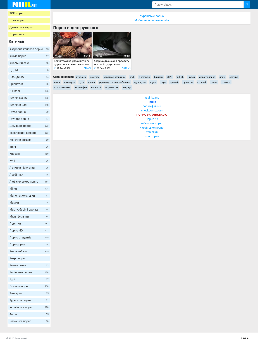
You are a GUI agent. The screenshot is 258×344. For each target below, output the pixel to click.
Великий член (29, 105)
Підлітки (29, 223)
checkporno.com (152, 110)
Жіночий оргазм (29, 139)
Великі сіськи (29, 98)
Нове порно (17, 20)
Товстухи (29, 293)
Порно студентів (29, 237)
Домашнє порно (29, 126)
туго (81, 82)
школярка (69, 82)
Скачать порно (29, 286)
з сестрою (144, 77)
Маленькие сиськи (29, 195)
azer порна (152, 136)
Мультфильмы (29, 216)
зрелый (174, 82)
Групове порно (29, 119)
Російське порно (29, 272)
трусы (153, 82)
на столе (94, 77)
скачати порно (207, 77)
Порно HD (29, 230)
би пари (158, 77)
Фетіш (29, 314)
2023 (169, 77)
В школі (29, 91)
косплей (202, 82)
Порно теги (16, 34)
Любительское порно (29, 181)
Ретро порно (29, 258)
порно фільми (151, 106)
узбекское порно (152, 123)
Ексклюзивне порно (29, 133)
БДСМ (29, 70)
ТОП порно (16, 13)
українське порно (152, 127)
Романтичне (29, 265)
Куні (29, 160)
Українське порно (29, 307)
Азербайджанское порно (29, 49)
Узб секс (151, 132)
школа (191, 77)
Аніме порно (29, 56)
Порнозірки (29, 244)
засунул (127, 87)
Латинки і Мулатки (29, 167)
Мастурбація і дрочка (29, 209)
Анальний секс (29, 63)
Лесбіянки (29, 174)
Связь (245, 338)
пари (163, 82)
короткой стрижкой (114, 77)
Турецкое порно (29, 300)
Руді (29, 279)
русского (81, 77)
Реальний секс (29, 251)
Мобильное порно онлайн (151, 20)
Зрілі (29, 146)
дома (57, 82)
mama (91, 82)
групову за (139, 82)
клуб (132, 77)
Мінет (29, 188)
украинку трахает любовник (114, 82)
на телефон (81, 87)
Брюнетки (29, 84)
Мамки (29, 202)
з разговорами (62, 87)
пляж (222, 77)
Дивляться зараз (21, 27)
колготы (226, 82)
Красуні (29, 153)
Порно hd (152, 119)
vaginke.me (152, 97)
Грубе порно (29, 112)
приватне (188, 82)
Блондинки (29, 77)
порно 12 (96, 87)
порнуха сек (111, 87)
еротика (234, 77)
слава (214, 82)
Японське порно (29, 321)
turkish (179, 77)
